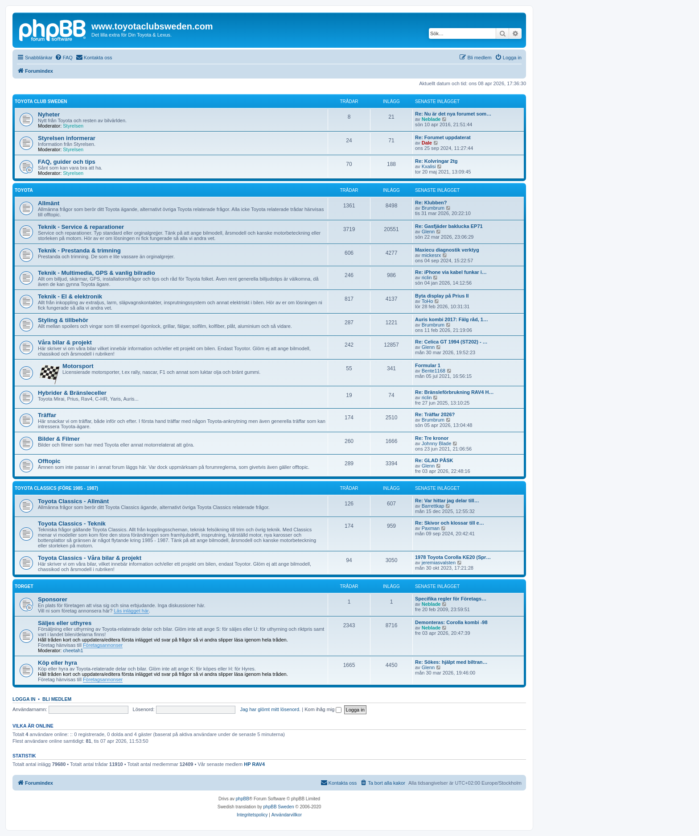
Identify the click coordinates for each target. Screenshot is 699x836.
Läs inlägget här (131, 610)
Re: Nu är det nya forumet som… (453, 113)
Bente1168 (433, 370)
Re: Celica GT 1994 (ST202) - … (451, 341)
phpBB (242, 798)
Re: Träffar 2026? (435, 414)
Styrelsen (73, 125)
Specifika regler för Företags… (450, 598)
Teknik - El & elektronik (70, 296)
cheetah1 (73, 650)
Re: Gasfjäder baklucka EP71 (449, 226)
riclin (427, 277)
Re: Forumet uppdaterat (443, 137)
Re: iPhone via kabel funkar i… (451, 272)
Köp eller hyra (57, 662)
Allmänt (48, 203)
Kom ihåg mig (322, 709)
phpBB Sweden (278, 806)
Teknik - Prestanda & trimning (79, 250)
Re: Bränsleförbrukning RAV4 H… (454, 392)
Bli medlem (56, 699)
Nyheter (49, 114)
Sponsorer (52, 599)
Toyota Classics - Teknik (72, 523)
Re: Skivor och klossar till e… (449, 523)
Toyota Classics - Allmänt (73, 501)
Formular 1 (427, 365)
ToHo (427, 301)
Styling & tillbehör (63, 320)
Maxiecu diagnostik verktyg (447, 249)
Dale (427, 142)
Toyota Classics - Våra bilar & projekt (89, 558)
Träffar (47, 415)
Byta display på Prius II (442, 295)
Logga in (24, 699)
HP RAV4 (254, 764)
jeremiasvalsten (439, 562)
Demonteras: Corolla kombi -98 (451, 622)
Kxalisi (429, 166)
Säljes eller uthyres (64, 623)
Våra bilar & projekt (65, 342)
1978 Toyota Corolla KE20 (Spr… (453, 557)
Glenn (428, 231)
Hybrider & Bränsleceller (72, 392)
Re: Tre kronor (431, 438)
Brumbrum (433, 208)
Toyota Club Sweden (41, 101)
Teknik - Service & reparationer (81, 226)
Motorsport (78, 366)
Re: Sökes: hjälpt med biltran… (451, 662)
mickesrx (431, 255)
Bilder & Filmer (59, 438)
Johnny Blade (437, 443)
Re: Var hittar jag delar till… (447, 500)
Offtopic (49, 461)
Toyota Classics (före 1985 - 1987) (56, 488)
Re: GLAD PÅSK (434, 460)
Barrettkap (433, 506)
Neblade (431, 119)
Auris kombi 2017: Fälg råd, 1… (451, 319)
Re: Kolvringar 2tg (436, 161)
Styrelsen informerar (66, 138)
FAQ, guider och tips (66, 161)
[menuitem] (64, 57)
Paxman (431, 528)
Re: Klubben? (431, 202)
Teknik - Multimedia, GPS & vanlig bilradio (96, 272)
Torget (24, 586)
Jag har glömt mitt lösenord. (270, 709)
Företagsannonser (103, 645)
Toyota (24, 190)
